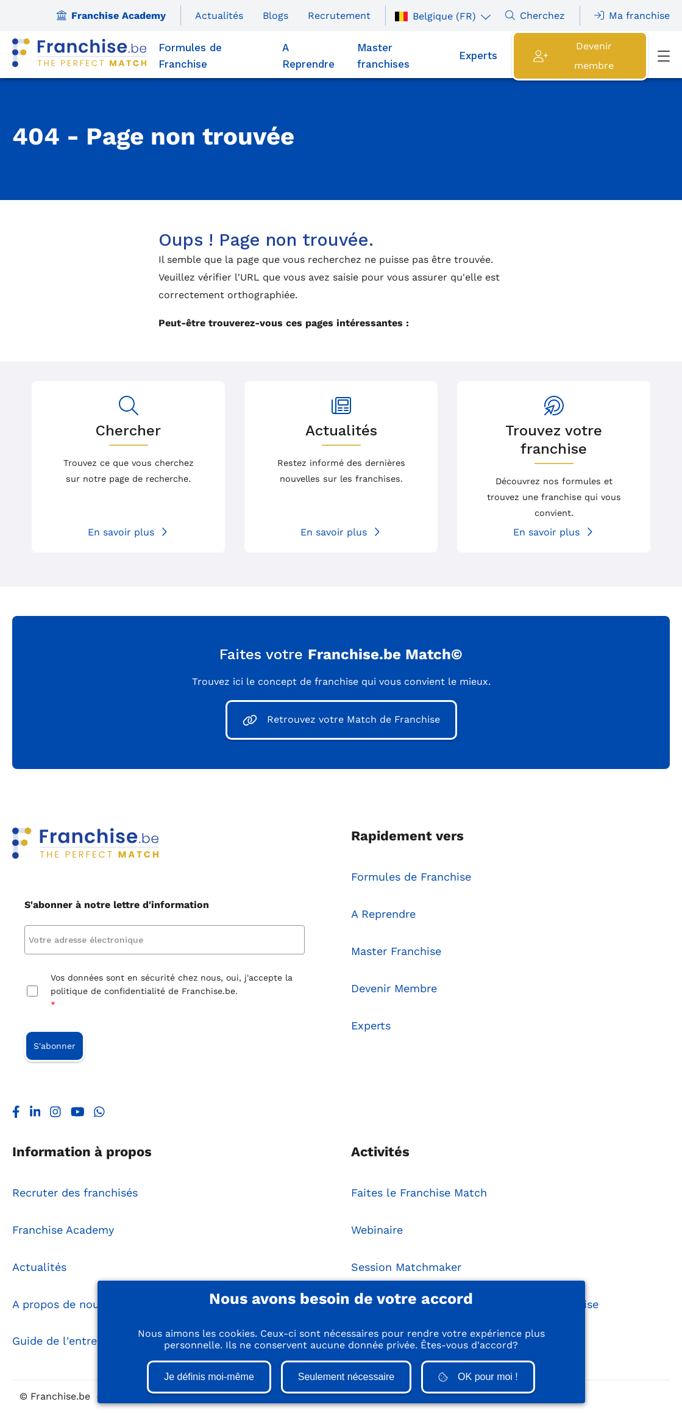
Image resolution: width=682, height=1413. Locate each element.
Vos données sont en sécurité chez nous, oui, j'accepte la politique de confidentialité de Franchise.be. (172, 992)
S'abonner (55, 1046)
